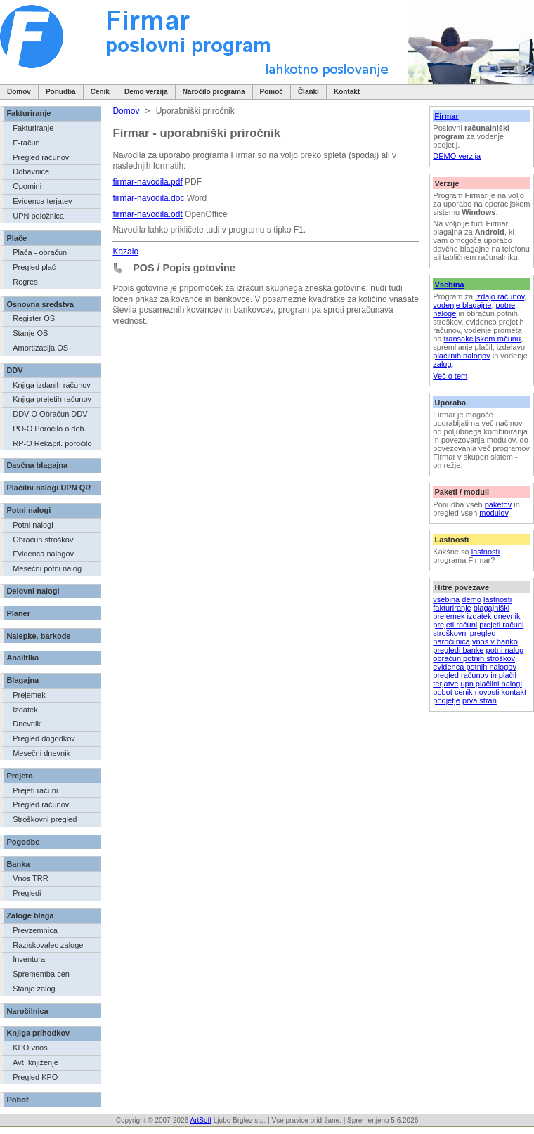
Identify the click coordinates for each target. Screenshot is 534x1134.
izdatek (479, 616)
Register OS (34, 318)
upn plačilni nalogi (490, 683)
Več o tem (450, 376)
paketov (498, 504)
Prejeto (19, 775)
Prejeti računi (35, 790)
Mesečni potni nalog (47, 568)
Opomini (27, 186)
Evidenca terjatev (42, 201)
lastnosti (485, 551)
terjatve (445, 683)
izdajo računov (499, 296)
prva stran (479, 700)
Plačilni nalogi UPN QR (48, 487)
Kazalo (125, 251)
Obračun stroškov (43, 539)
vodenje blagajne (462, 305)
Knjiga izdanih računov (52, 385)
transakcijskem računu (482, 338)
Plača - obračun (40, 252)
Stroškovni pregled (45, 819)
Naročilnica (27, 1011)
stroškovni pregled (464, 633)
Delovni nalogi (32, 591)
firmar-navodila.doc (148, 198)
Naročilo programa (214, 92)
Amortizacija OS (40, 348)
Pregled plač (34, 267)
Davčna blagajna (36, 465)
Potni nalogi (28, 510)
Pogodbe (22, 842)
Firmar (446, 116)
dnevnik (507, 616)
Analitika (22, 657)
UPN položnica (38, 215)
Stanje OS (30, 333)
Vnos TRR (30, 878)
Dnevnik (27, 723)
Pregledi (27, 893)
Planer (18, 613)
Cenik (100, 92)
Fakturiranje (28, 113)
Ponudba (61, 92)
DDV (14, 370)
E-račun (26, 142)
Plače (16, 238)
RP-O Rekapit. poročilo (52, 443)
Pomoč (271, 92)
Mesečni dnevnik (41, 753)
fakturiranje (452, 608)
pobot (442, 692)
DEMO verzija (457, 156)
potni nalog (505, 650)
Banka (18, 864)
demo (471, 599)
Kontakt (347, 92)
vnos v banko (495, 641)
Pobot (17, 1099)
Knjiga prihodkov (38, 1033)
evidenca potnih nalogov (474, 667)
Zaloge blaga (29, 915)
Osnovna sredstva (39, 304)
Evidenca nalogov (43, 553)
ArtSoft (200, 1120)
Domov (19, 92)
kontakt (514, 692)
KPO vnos (30, 1047)
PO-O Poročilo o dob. (49, 428)
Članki (308, 92)
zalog (442, 364)
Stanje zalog (34, 988)
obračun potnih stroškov (474, 658)
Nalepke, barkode (38, 636)
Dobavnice (31, 171)
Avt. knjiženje (35, 1062)
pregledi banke (458, 650)
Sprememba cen (41, 974)
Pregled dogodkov (44, 738)
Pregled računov (41, 157)
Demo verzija (146, 92)
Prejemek (29, 695)
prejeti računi (455, 624)
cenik (464, 692)
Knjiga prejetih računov (52, 399)
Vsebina (449, 284)
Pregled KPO (35, 1077)
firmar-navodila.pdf (147, 182)
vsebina (446, 599)
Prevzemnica (35, 930)
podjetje (446, 700)
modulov (493, 513)
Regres (25, 282)
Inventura (29, 959)
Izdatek (25, 709)
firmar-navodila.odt (147, 214)
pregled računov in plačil (474, 675)
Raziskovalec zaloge (48, 945)
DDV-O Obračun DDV (50, 414)
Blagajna (22, 680)
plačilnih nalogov (461, 355)
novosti (487, 692)
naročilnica (451, 641)
